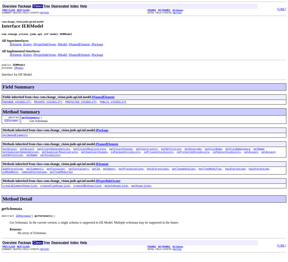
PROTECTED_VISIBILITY (81, 104)
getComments (34, 175)
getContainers (78, 175)
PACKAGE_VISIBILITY (17, 104)
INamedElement (79, 45)
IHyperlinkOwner (44, 45)
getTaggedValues (183, 175)
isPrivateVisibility (158, 156)
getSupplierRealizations (60, 156)
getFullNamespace (237, 153)
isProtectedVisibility (193, 156)
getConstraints (147, 153)
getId (96, 175)
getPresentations (131, 175)
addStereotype (13, 175)
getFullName (213, 153)
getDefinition (171, 153)
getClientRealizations (89, 153)
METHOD (44, 13)
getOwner (109, 175)
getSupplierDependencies (21, 156)
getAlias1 (10, 153)
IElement (15, 45)
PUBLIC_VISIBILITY (113, 104)
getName (258, 153)
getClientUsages (121, 153)
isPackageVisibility (125, 156)
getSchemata (30, 120)
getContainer (55, 175)
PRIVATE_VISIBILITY (48, 104)
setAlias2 (268, 156)
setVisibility (50, 160)
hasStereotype (235, 175)
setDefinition (13, 160)
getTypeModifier (210, 175)
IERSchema (10, 123)
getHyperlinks (141, 193)
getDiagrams (193, 153)
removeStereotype (34, 178)
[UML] (281, 9)
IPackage (97, 45)
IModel (62, 45)
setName (31, 160)
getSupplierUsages (94, 156)
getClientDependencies (53, 153)
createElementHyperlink (20, 193)
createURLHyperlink (87, 193)
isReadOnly (10, 178)
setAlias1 (251, 156)
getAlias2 (27, 153)
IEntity (27, 45)
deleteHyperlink (116, 193)
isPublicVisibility (226, 156)
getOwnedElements (15, 138)
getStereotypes (158, 175)
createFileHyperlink (55, 193)
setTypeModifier (61, 178)
